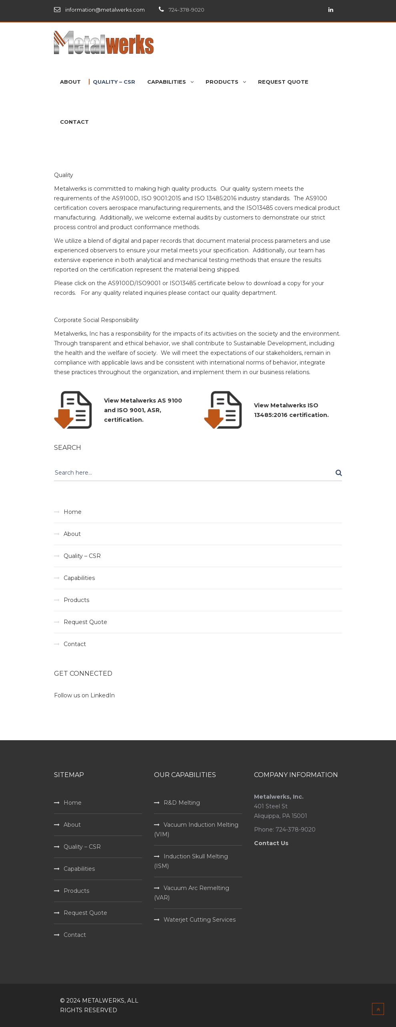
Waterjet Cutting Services (200, 919)
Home (73, 512)
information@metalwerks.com (105, 9)
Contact (75, 644)
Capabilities (79, 578)
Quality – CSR (82, 556)
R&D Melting (182, 802)
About (72, 534)
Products (76, 600)
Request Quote (85, 622)
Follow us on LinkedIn (84, 695)
